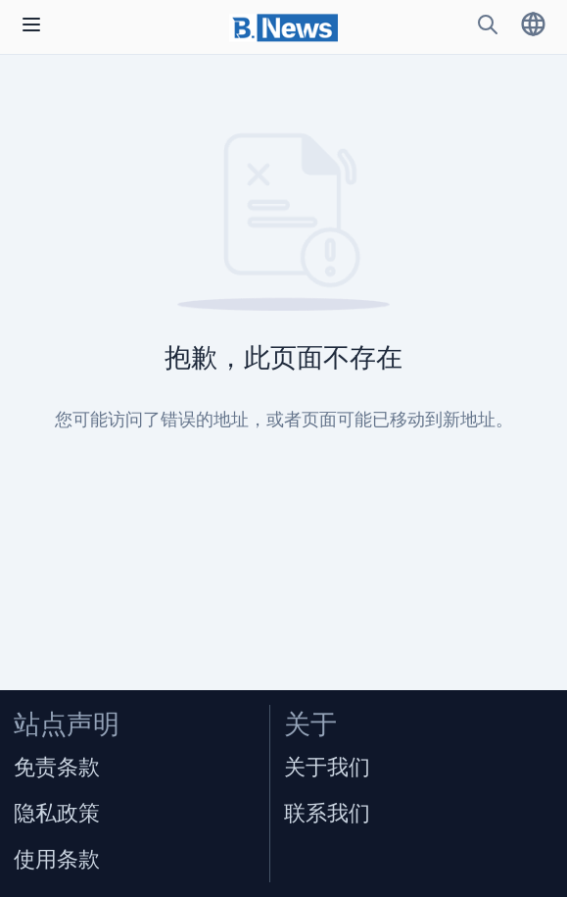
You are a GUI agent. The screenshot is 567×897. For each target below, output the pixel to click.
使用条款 (57, 859)
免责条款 (57, 767)
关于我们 (327, 767)
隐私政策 (57, 813)
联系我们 (327, 813)
